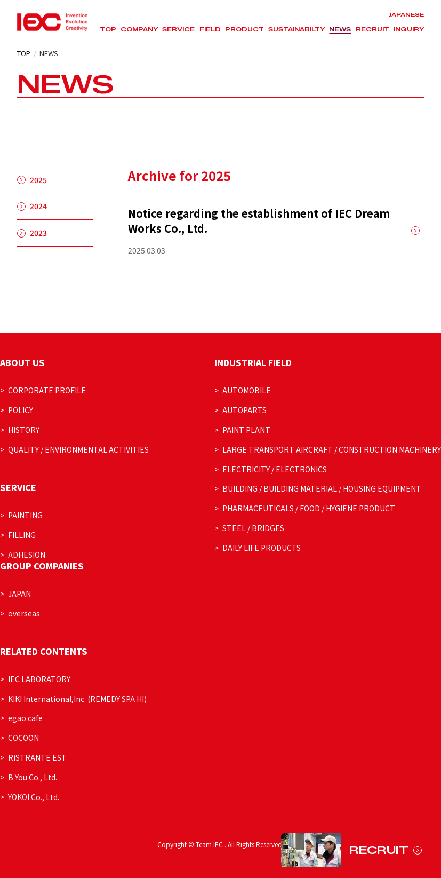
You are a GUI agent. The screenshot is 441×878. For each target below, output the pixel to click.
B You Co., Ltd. (32, 777)
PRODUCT (244, 29)
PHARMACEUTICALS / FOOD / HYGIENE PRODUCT (308, 508)
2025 (38, 180)
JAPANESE (406, 14)
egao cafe (25, 718)
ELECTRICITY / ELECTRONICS (274, 469)
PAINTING (25, 515)
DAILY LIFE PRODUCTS (261, 547)
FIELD (210, 29)
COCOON (23, 737)
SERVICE (178, 29)
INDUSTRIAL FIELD (253, 362)
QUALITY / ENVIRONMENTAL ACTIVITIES (78, 449)
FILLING (22, 534)
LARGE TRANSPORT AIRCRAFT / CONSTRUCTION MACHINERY (331, 449)
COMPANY (139, 29)
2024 (38, 206)
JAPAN (19, 593)
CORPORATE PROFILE (47, 390)
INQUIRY (409, 29)
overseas (24, 613)
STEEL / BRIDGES (253, 528)
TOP (108, 29)
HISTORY (23, 429)
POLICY (20, 410)
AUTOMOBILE (246, 390)
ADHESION (26, 554)
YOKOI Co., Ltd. (33, 797)
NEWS (340, 29)
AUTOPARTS (244, 410)
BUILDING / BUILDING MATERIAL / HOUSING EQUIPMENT (321, 488)
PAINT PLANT (246, 429)
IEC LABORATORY (39, 679)
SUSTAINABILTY (296, 29)
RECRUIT (372, 29)
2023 (38, 232)
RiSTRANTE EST (37, 757)
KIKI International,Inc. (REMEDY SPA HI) (77, 698)
